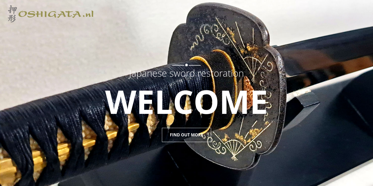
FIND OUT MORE (186, 133)
